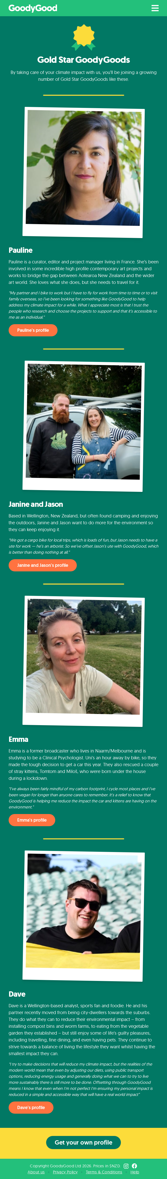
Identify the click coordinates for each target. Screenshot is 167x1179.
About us (36, 1171)
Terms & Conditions (104, 1171)
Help (135, 1171)
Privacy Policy (65, 1171)
